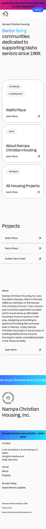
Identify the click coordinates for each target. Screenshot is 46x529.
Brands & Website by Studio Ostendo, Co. (17, 512)
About (5, 471)
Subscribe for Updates (14, 487)
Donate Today (9, 483)
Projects (6, 475)
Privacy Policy (7, 508)
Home (5, 467)
